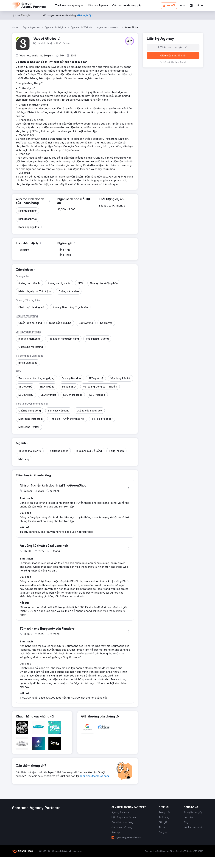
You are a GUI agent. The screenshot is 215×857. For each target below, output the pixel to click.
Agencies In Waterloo (108, 27)
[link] (98, 6)
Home (15, 27)
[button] (183, 5)
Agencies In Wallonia (81, 27)
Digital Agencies (31, 27)
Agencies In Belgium (55, 27)
